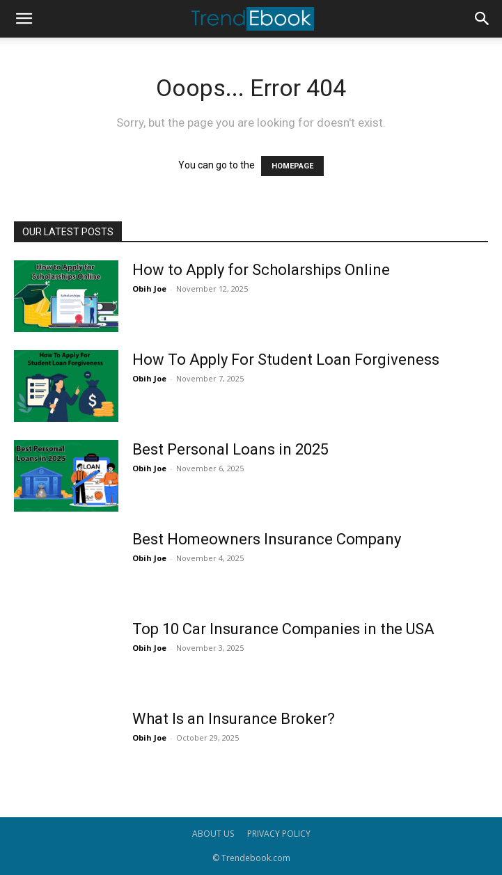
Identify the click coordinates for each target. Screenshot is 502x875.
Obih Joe (149, 288)
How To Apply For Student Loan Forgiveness (285, 359)
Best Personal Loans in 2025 (230, 449)
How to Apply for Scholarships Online (261, 269)
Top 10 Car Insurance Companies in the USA (283, 629)
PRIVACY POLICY (279, 833)
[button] (23, 19)
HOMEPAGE (292, 166)
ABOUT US (213, 833)
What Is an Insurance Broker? (233, 718)
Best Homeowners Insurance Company (266, 539)
